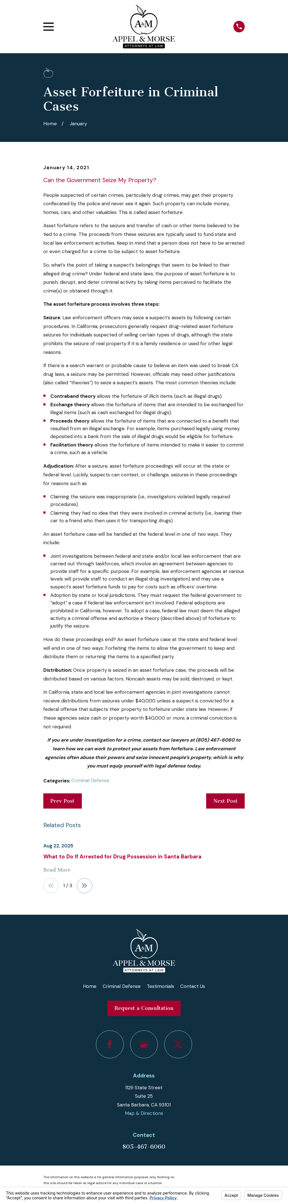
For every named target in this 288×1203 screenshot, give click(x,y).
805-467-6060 (143, 1146)
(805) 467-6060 (215, 740)
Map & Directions (144, 1113)
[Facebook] (110, 1044)
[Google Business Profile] (144, 1044)
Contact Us (192, 986)
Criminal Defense (90, 780)
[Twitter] (178, 1044)
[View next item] (85, 886)
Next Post (225, 801)
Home (89, 986)
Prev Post (62, 801)
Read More (57, 870)
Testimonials (160, 986)
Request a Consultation (143, 1008)
